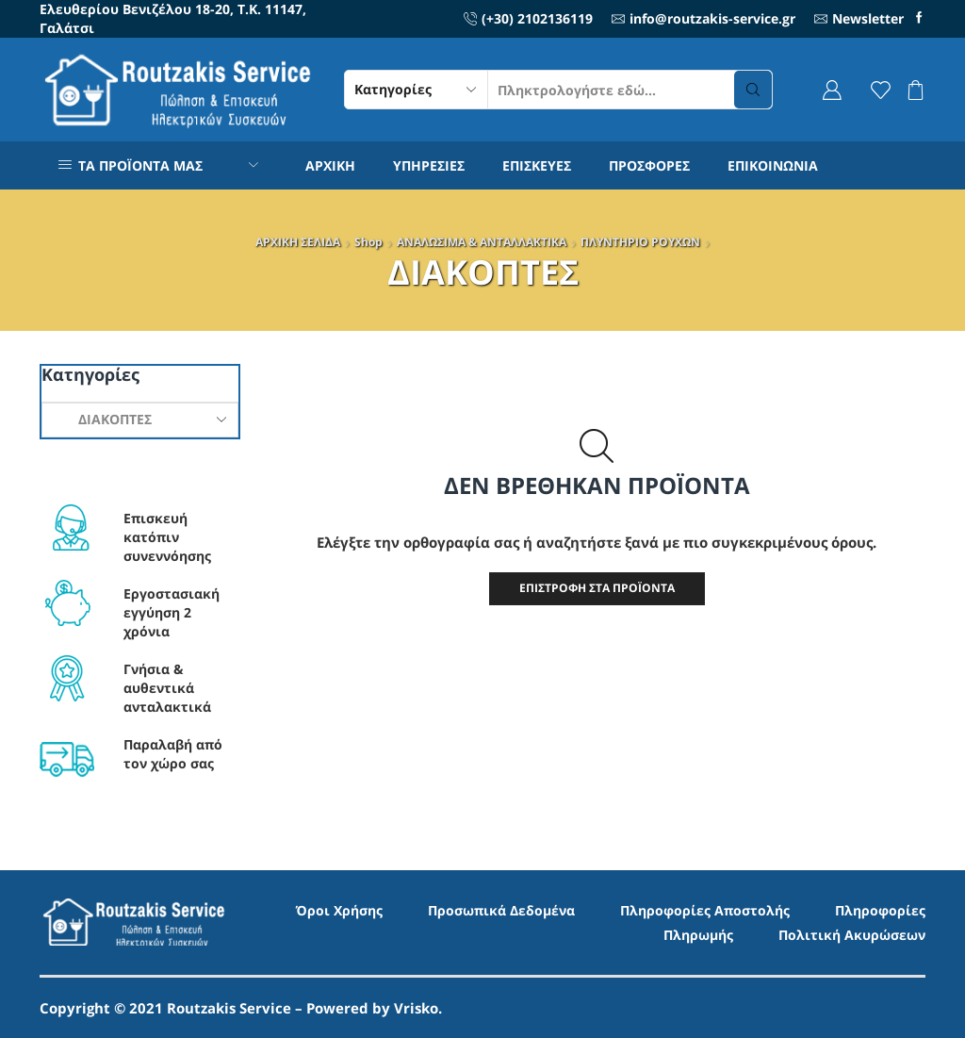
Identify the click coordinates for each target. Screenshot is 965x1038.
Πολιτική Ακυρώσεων (851, 935)
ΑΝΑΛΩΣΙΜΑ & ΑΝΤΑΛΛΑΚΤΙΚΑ (481, 242)
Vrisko (416, 1007)
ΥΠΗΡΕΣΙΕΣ (429, 165)
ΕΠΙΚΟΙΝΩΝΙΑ (773, 165)
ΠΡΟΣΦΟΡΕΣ (649, 165)
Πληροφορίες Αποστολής (705, 910)
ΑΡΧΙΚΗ (330, 165)
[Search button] (753, 89)
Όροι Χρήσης (339, 910)
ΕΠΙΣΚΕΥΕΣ (536, 165)
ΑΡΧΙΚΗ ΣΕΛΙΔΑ (297, 242)
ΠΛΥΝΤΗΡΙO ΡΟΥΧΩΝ (640, 242)
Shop (368, 242)
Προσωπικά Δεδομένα (501, 910)
